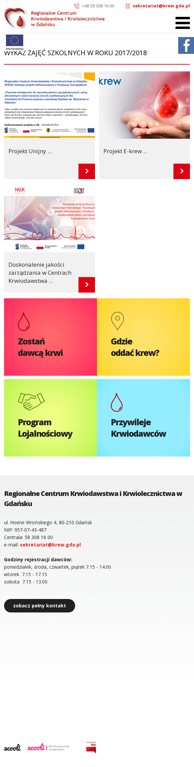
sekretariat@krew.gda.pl (161, 6)
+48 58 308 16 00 (98, 6)
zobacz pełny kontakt (39, 605)
